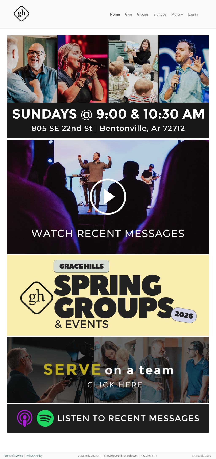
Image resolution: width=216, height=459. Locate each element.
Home (115, 14)
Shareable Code (201, 456)
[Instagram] (13, 436)
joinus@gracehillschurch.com (120, 456)
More (177, 14)
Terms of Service (13, 456)
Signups (160, 14)
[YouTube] (17, 436)
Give (128, 14)
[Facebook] (9, 436)
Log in (193, 14)
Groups (142, 14)
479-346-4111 (149, 456)
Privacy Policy (34, 456)
